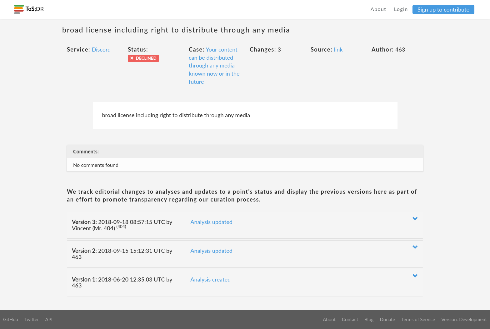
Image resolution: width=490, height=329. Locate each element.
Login (401, 9)
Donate (387, 319)
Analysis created (210, 279)
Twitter (31, 319)
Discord (101, 49)
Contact (350, 319)
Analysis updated (211, 221)
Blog (368, 319)
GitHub (10, 319)
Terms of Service (418, 319)
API (48, 319)
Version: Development (464, 319)
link (338, 49)
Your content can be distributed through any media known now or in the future (214, 65)
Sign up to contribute (443, 9)
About (379, 9)
